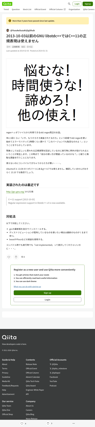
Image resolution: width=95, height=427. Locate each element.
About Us (30, 405)
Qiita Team (6, 405)
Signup (88, 3)
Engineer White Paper (35, 390)
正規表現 (15, 46)
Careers (29, 410)
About (4, 364)
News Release (31, 418)
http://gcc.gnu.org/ (15, 191)
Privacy (5, 372)
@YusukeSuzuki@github (20, 30)
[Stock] (16, 257)
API (27, 394)
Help (4, 390)
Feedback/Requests (10, 385)
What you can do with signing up (27, 286)
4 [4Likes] (25, 423)
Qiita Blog (30, 414)
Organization (74, 9)
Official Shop (7, 414)
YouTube (53, 381)
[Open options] (74, 423)
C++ (8, 46)
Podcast (53, 385)
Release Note (31, 364)
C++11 (29, 46)
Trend (6, 9)
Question (16, 9)
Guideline (6, 377)
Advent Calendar (33, 377)
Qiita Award (31, 385)
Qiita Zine (6, 410)
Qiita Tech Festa (32, 381)
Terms (4, 368)
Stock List (27, 9)
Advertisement (8, 394)
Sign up (47, 292)
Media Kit (6, 381)
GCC (23, 46)
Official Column (57, 9)
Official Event (40, 9)
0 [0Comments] (23, 257)
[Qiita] (7, 4)
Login (77, 3)
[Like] (8, 257)
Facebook (54, 377)
